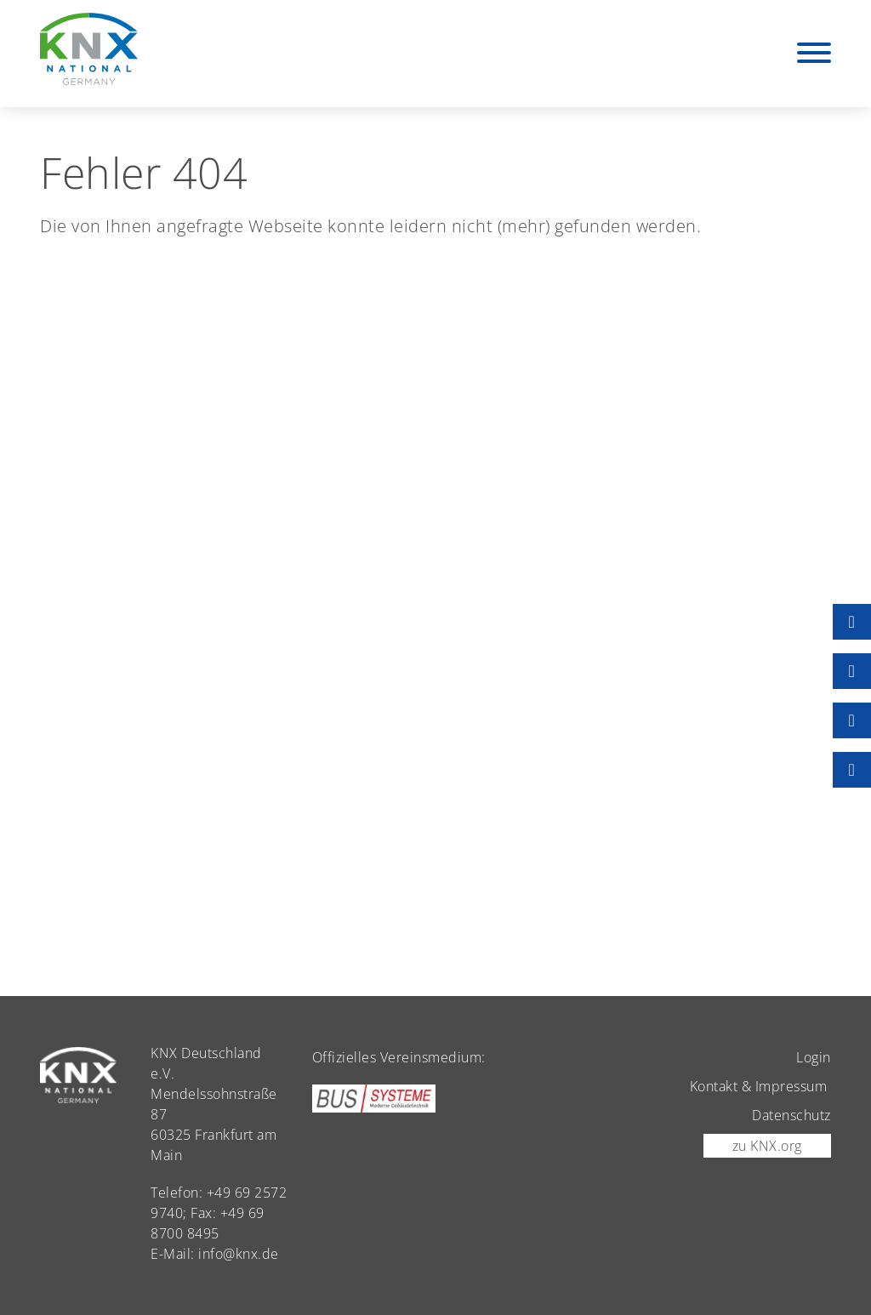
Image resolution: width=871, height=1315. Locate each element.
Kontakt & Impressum (759, 1086)
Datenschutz (791, 1115)
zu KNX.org (767, 1145)
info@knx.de (238, 1253)
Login (813, 1057)
